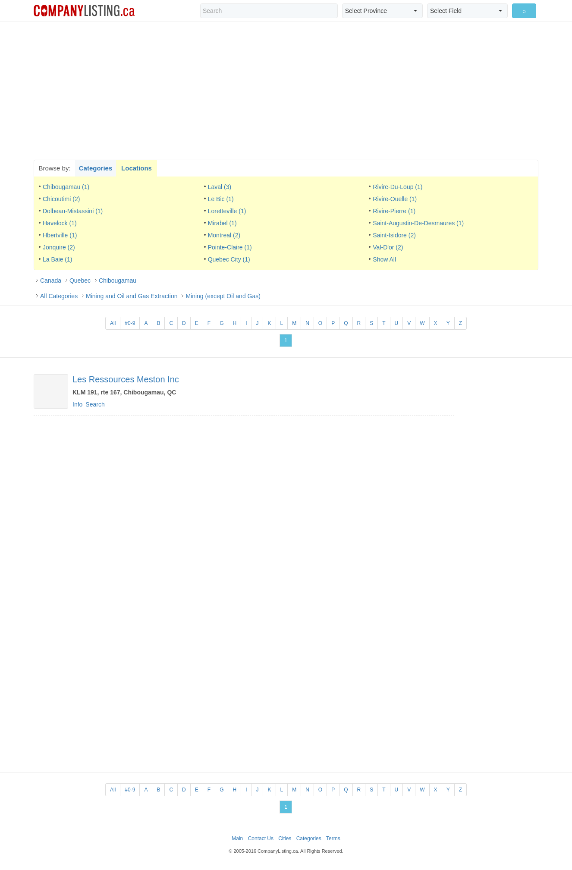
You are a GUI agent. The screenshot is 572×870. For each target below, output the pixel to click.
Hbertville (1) (60, 235)
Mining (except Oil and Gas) (223, 296)
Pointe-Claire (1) (230, 247)
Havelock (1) (60, 223)
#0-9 (130, 323)
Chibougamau (117, 280)
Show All (384, 259)
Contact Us (260, 838)
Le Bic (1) (221, 198)
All (113, 323)
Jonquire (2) (59, 247)
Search (94, 404)
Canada (50, 280)
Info (77, 404)
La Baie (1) (57, 259)
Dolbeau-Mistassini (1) (73, 211)
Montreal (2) (224, 235)
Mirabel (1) (222, 223)
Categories (96, 168)
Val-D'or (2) (388, 247)
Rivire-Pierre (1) (394, 211)
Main (237, 838)
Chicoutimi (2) (61, 198)
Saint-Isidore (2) (394, 235)
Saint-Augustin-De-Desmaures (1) (418, 223)
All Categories (59, 296)
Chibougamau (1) (66, 186)
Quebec (80, 280)
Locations (136, 168)
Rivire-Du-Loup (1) (397, 186)
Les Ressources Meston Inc (125, 379)
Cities (284, 838)
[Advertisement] (286, 90)
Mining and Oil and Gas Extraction (131, 296)
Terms (333, 838)
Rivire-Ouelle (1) (395, 198)
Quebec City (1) (229, 259)
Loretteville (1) (227, 211)
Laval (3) (219, 186)
